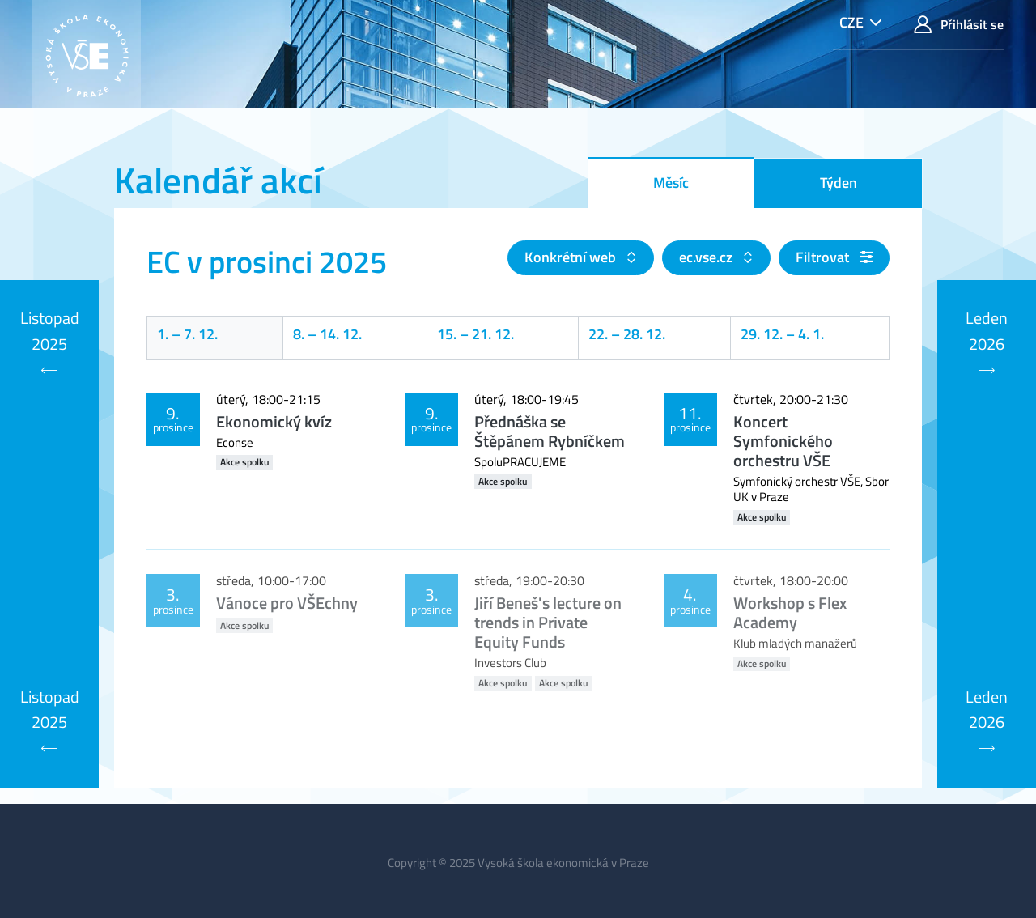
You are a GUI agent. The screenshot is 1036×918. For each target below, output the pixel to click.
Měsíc (671, 182)
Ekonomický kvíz (274, 421)
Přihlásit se (959, 25)
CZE (851, 22)
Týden (838, 182)
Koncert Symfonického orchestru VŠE (783, 441)
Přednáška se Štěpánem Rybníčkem (549, 431)
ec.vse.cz (707, 257)
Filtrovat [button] (834, 257)
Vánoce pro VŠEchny (287, 602)
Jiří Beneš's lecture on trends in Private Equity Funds (548, 622)
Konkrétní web (571, 257)
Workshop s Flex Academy (790, 612)
